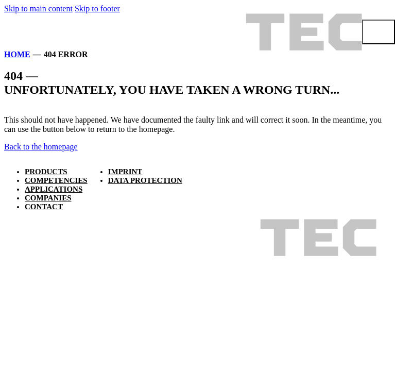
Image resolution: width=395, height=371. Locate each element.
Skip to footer (97, 8)
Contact (44, 207)
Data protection (145, 180)
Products (46, 171)
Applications (53, 189)
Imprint (125, 171)
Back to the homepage (41, 146)
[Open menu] (378, 32)
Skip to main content (38, 8)
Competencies (56, 180)
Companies (48, 198)
